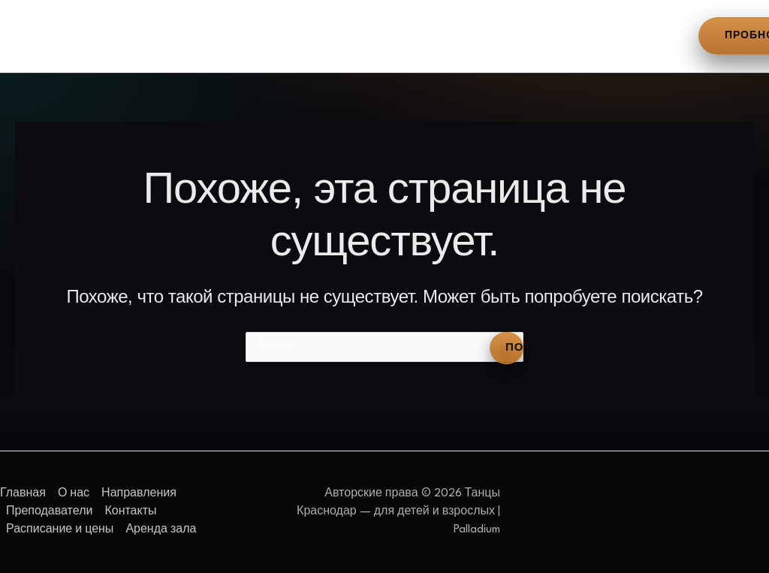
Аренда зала (636, 33)
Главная (49, 33)
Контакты (403, 33)
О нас (114, 33)
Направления (194, 33)
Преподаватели (304, 33)
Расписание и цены (515, 33)
